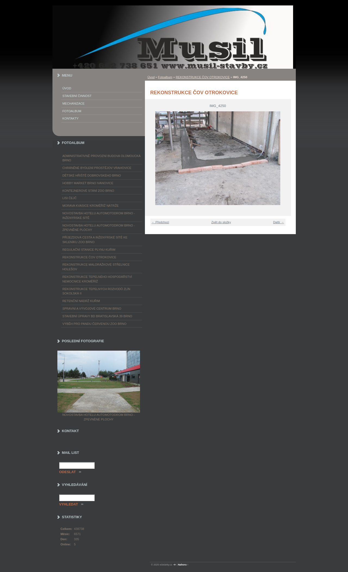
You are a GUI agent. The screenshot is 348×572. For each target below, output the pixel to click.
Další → (278, 222)
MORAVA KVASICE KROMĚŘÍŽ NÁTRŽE (91, 205)
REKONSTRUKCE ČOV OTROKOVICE (202, 77)
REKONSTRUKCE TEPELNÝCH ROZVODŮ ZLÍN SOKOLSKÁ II (96, 291)
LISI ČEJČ (70, 198)
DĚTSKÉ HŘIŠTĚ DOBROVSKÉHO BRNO (92, 175)
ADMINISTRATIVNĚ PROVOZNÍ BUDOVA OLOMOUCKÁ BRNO (102, 158)
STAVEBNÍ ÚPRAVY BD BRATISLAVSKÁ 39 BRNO (97, 316)
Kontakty (71, 118)
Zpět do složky (221, 222)
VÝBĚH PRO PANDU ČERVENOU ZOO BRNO (95, 323)
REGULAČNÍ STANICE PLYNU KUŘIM (89, 249)
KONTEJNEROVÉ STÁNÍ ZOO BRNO (88, 190)
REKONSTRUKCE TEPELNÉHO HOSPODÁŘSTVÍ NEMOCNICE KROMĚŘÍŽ (97, 279)
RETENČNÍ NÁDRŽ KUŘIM (81, 301)
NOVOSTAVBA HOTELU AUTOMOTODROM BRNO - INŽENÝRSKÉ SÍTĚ (99, 215)
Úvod (151, 77)
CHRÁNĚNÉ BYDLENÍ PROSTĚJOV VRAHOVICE (97, 167)
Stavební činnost (77, 96)
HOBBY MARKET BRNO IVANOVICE (88, 183)
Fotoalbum (165, 77)
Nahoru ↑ (183, 564)
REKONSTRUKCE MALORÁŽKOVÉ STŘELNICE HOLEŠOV (96, 267)
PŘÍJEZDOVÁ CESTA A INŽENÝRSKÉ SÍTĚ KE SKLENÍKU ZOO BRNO (95, 240)
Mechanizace (74, 103)
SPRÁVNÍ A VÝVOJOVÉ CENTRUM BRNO (92, 308)
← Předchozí (160, 222)
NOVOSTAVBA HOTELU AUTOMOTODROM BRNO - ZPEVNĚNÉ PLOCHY (99, 228)
